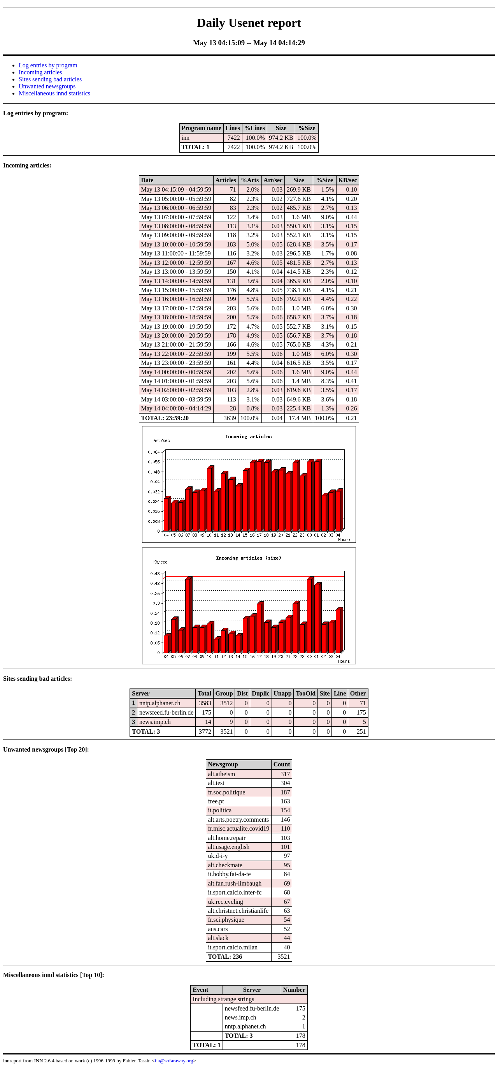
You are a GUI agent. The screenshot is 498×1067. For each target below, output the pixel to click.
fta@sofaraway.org (174, 1060)
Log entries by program (48, 65)
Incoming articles (40, 72)
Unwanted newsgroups (47, 86)
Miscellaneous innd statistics (54, 93)
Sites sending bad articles (50, 79)
